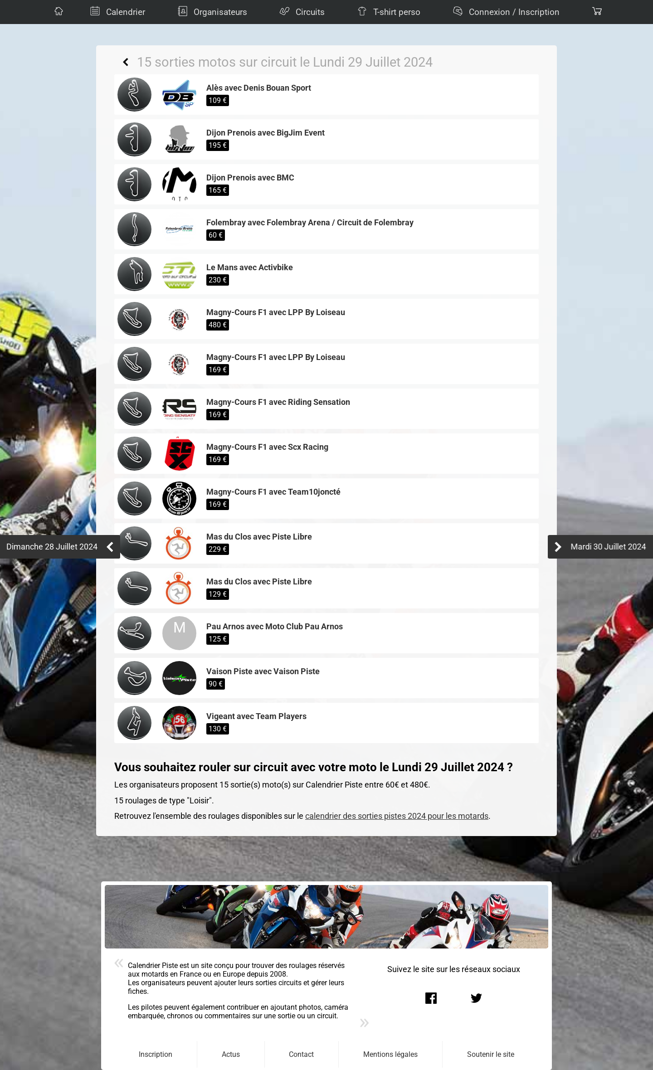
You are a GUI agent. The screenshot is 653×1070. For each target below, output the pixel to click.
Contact (301, 1054)
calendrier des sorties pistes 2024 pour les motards (396, 816)
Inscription (155, 1054)
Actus (231, 1054)
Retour (125, 62)
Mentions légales (390, 1054)
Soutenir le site (490, 1054)
